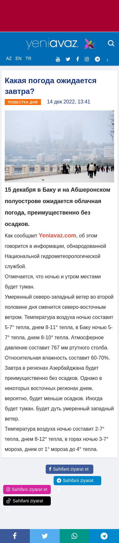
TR (28, 58)
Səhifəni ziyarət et (69, 469)
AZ (9, 58)
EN (19, 58)
